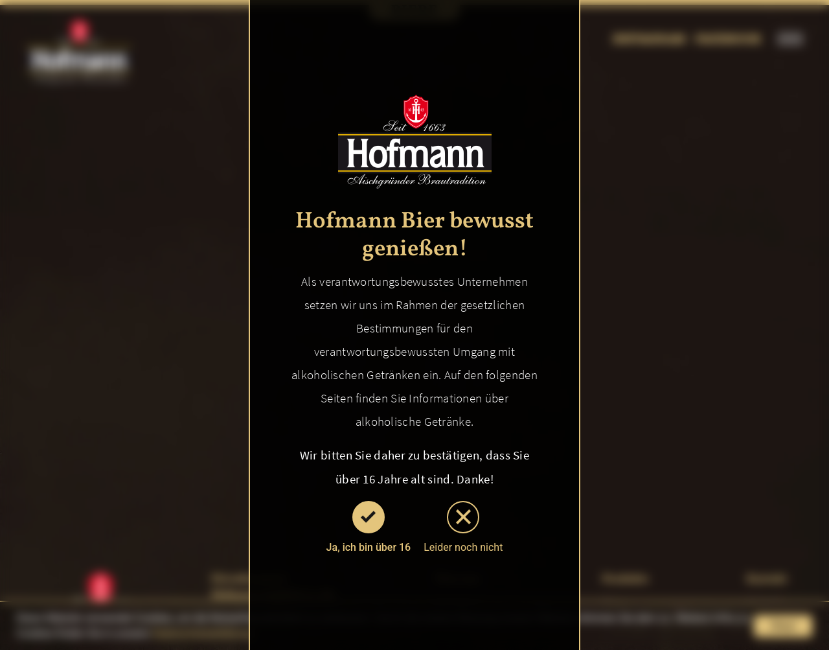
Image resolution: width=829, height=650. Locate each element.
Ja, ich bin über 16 (368, 527)
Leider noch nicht (463, 527)
